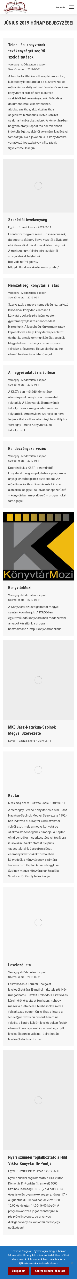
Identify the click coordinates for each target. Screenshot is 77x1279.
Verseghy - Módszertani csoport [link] (27, 64)
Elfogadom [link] (18, 1270)
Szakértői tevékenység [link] (27, 219)
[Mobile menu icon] (71, 7)
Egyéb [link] (12, 227)
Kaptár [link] (14, 795)
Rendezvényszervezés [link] (27, 448)
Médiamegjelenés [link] (18, 802)
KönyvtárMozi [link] (19, 587)
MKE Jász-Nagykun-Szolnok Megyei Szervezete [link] (32, 730)
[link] (34, 69)
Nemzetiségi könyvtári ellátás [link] (33, 285)
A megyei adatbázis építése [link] (31, 372)
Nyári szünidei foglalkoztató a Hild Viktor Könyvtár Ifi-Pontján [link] (37, 1160)
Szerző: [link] (16, 69)
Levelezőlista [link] (19, 964)
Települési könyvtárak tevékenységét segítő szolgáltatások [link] (26, 51)
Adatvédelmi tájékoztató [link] (50, 1270)
